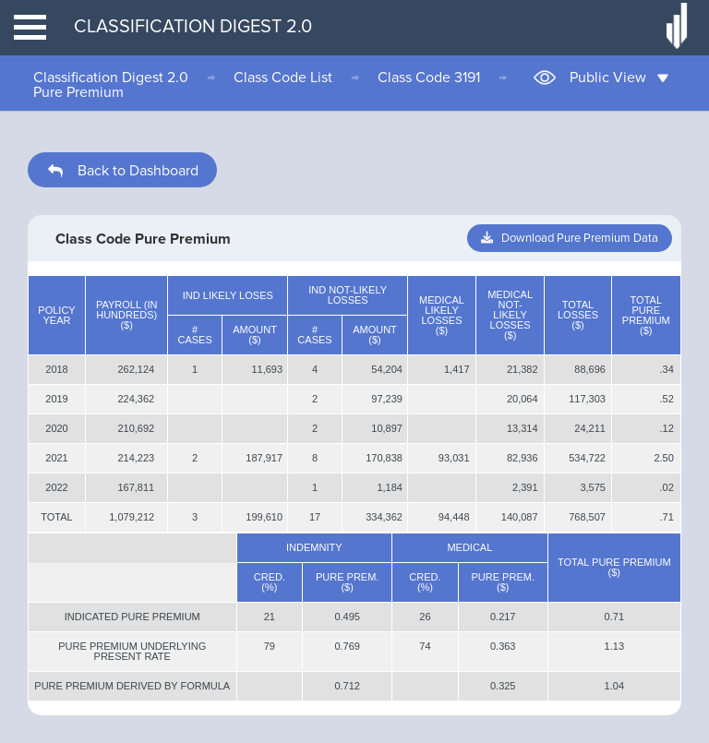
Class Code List (283, 77)
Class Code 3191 (429, 77)
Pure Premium (78, 92)
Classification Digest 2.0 (110, 77)
